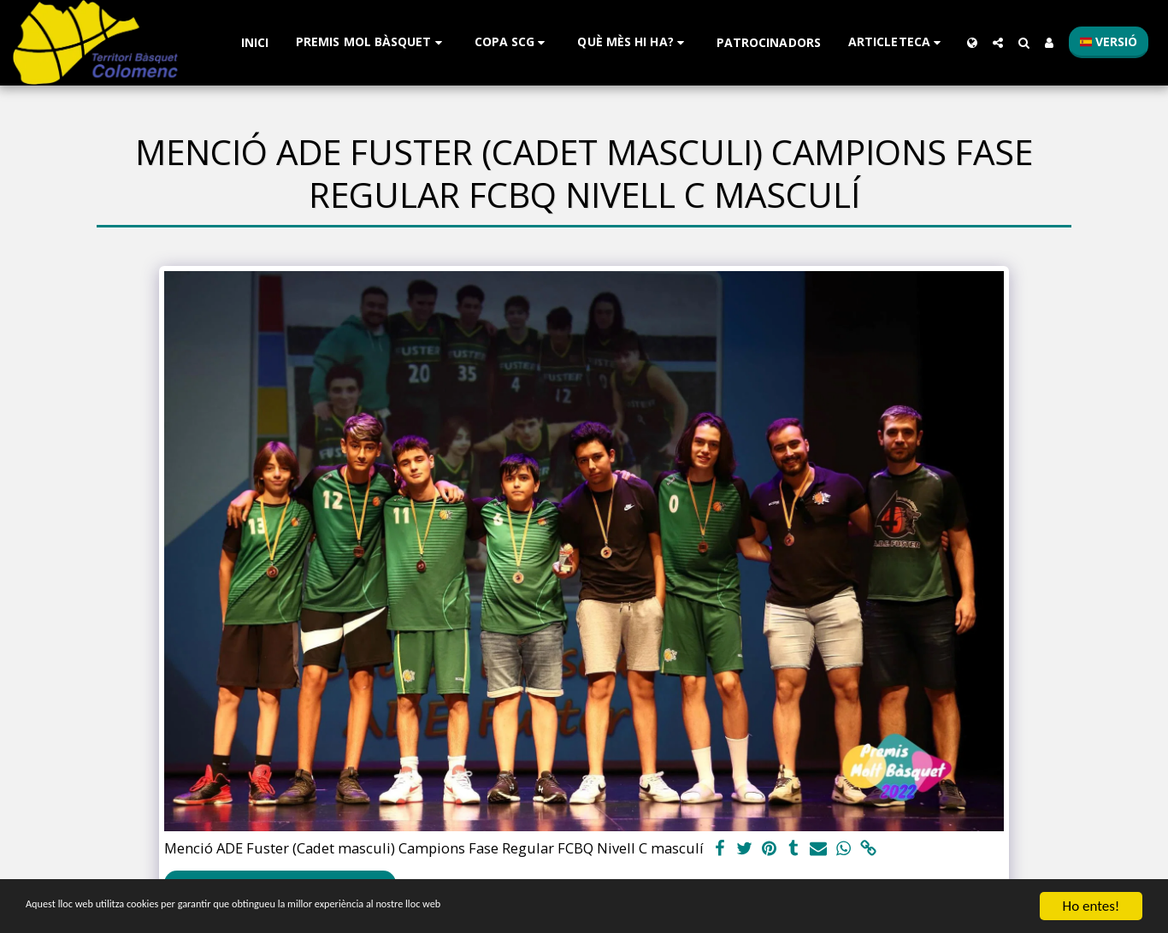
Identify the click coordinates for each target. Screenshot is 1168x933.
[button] (371, 42)
